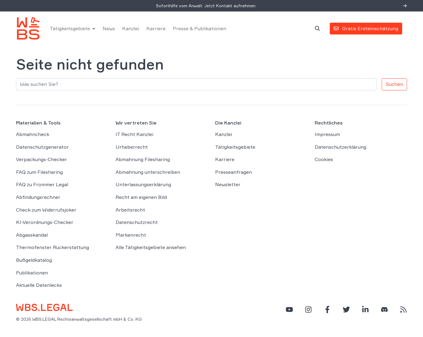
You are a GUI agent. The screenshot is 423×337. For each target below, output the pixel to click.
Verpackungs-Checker (41, 159)
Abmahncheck (32, 134)
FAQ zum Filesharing (39, 172)
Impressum (327, 134)
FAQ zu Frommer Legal (42, 184)
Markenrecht (131, 235)
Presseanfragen (233, 172)
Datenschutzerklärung (340, 147)
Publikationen (32, 273)
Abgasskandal (32, 235)
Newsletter (227, 184)
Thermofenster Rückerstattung (52, 247)
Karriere (156, 28)
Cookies (324, 159)
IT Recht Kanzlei (134, 134)
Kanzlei (130, 28)
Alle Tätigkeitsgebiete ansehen (151, 247)
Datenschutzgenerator (42, 147)
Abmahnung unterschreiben (148, 172)
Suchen (394, 84)
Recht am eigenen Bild (141, 197)
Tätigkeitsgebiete (70, 28)
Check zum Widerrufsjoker (46, 210)
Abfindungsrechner (38, 197)
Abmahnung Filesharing (143, 159)
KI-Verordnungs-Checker (44, 222)
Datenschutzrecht (137, 222)
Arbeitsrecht (130, 210)
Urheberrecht (132, 147)
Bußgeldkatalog (34, 260)
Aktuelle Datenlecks (39, 285)
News (109, 28)
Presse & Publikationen (199, 28)
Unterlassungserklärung (143, 184)
